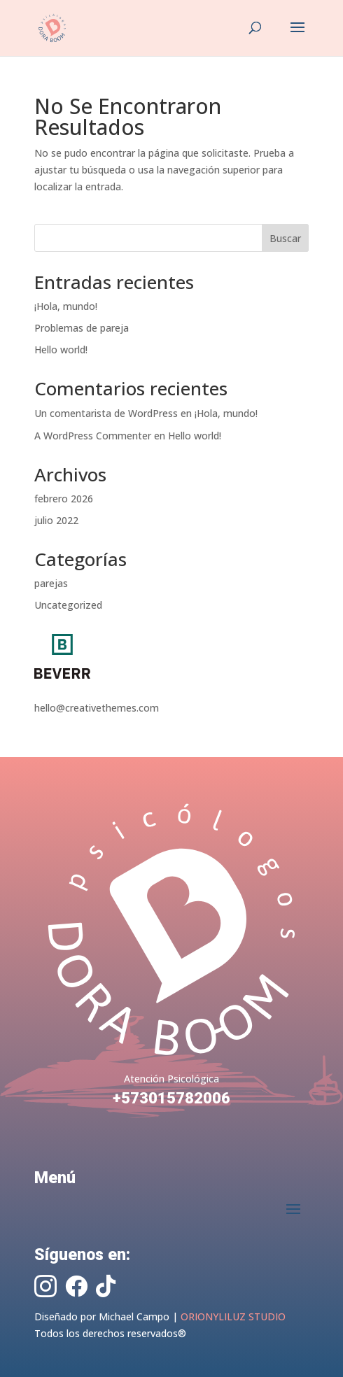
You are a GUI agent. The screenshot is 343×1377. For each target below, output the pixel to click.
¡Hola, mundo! (65, 306)
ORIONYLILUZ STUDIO (233, 1316)
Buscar (285, 238)
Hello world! (61, 349)
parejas (51, 583)
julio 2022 (56, 520)
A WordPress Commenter (92, 435)
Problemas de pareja (81, 327)
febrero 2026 (63, 498)
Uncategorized (68, 605)
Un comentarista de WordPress (106, 413)
